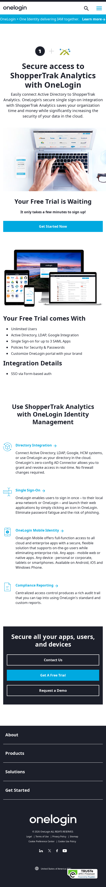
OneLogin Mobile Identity (40, 530)
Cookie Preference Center (41, 841)
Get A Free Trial (53, 675)
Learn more (94, 19)
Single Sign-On (31, 490)
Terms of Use (42, 836)
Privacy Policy (59, 836)
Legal (29, 836)
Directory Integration (36, 445)
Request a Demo (53, 690)
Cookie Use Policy (67, 841)
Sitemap (74, 836)
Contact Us (53, 660)
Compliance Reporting (37, 585)
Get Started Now (53, 226)
